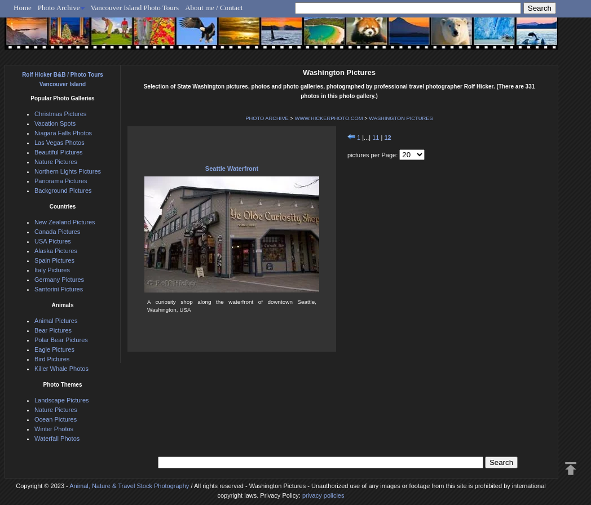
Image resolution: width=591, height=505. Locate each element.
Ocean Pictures (55, 419)
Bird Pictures (51, 359)
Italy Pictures (52, 270)
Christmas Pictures (60, 113)
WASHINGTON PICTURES (401, 118)
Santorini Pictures (58, 289)
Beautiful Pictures (58, 152)
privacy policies (323, 495)
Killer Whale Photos (61, 368)
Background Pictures (63, 190)
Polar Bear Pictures (61, 339)
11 (375, 137)
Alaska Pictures (55, 250)
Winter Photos (53, 429)
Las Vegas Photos (59, 142)
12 (387, 137)
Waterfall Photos (57, 438)
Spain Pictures (54, 260)
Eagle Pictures (54, 349)
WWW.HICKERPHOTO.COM (328, 118)
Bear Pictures (53, 330)
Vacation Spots (55, 123)
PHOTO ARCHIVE (267, 118)
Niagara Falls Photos (63, 133)
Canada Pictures (57, 231)
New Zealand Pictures (64, 222)
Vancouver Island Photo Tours (135, 7)
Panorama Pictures (60, 181)
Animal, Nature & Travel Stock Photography (129, 485)
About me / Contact (213, 7)
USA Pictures (52, 241)
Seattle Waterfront (231, 168)
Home (23, 7)
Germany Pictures (59, 279)
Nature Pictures (55, 161)
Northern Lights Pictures (67, 171)
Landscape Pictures (61, 400)
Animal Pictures (55, 320)
